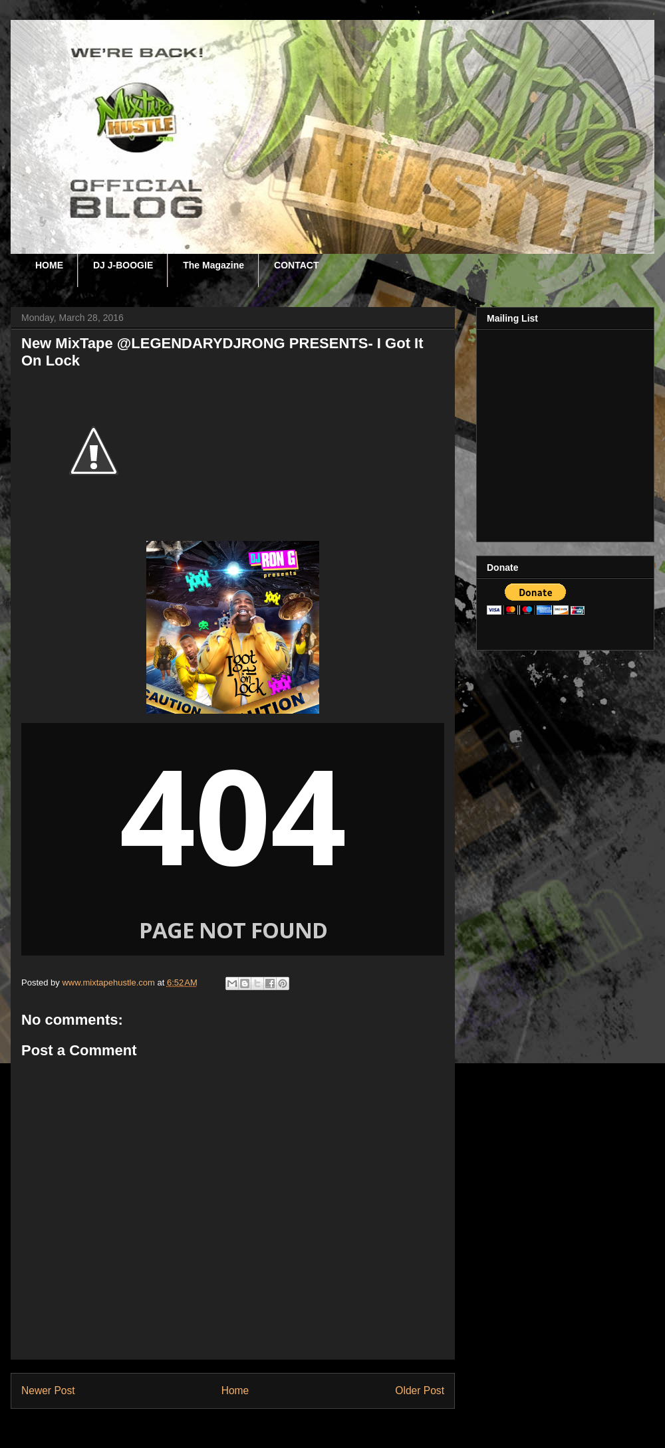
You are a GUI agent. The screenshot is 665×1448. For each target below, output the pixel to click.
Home (235, 1390)
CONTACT (296, 265)
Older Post (419, 1390)
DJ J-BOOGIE (123, 265)
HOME (49, 265)
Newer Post (48, 1390)
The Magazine (213, 265)
